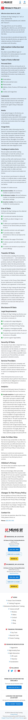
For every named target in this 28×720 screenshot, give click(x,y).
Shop (14, 623)
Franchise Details (14, 687)
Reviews (14, 612)
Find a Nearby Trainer (14, 704)
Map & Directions (14, 545)
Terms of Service (19, 718)
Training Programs (14, 603)
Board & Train (14, 635)
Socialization (14, 662)
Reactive (14, 659)
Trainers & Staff (14, 609)
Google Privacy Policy (7, 718)
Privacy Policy (13, 714)
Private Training (14, 638)
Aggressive (14, 647)
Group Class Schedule (14, 600)
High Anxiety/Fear (14, 650)
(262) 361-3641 (10, 520)
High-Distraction (14, 653)
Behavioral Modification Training (14, 606)
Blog (14, 620)
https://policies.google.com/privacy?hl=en (14, 432)
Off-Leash (14, 656)
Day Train (14, 632)
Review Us (14, 559)
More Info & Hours (14, 554)
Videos (14, 615)
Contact (14, 617)
